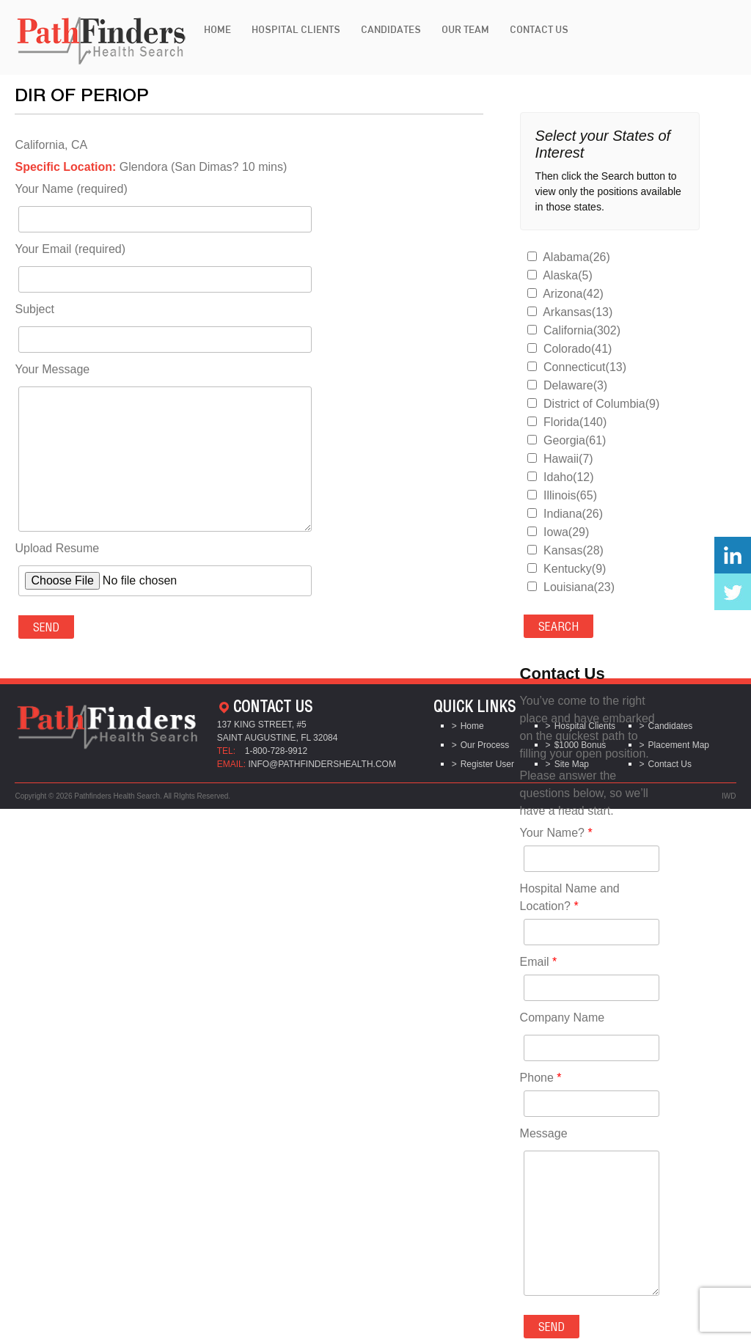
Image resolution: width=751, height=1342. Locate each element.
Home (217, 29)
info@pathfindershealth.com (322, 764)
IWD (729, 796)
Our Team (465, 29)
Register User (487, 764)
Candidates (391, 29)
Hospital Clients (296, 29)
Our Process (485, 745)
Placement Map (678, 745)
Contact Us (539, 29)
